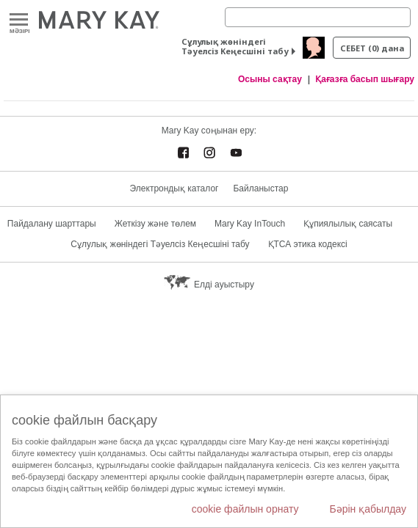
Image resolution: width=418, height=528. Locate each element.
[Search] (318, 17)
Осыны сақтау (270, 79)
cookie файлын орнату (245, 509)
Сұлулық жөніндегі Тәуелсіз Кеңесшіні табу (235, 46)
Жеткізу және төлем (155, 224)
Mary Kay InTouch (250, 224)
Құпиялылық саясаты (347, 224)
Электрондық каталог (174, 188)
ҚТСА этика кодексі (307, 244)
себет (372, 48)
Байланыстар (260, 188)
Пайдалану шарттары (51, 224)
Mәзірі (19, 20)
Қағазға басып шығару (364, 79)
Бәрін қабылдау (367, 509)
